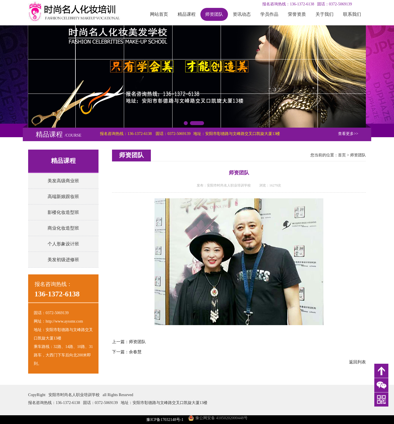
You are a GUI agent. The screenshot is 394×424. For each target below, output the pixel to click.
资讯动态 (242, 14)
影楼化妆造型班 (63, 212)
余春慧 (135, 352)
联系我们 (352, 14)
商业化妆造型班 (63, 228)
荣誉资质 (297, 14)
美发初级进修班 (63, 259)
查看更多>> (348, 134)
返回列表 (357, 362)
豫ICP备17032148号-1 (164, 420)
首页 (342, 155)
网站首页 (159, 14)
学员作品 (269, 14)
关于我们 (324, 14)
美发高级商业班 (63, 180)
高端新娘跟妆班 (63, 196)
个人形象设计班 (63, 243)
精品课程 (187, 14)
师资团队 (214, 14)
